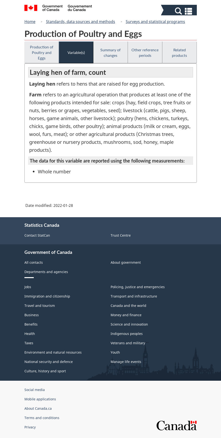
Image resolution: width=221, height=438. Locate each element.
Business (31, 315)
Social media (34, 389)
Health (29, 333)
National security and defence (48, 361)
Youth (115, 352)
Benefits (31, 324)
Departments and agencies (46, 271)
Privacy (30, 427)
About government (126, 262)
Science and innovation (129, 324)
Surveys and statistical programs (155, 21)
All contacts (33, 262)
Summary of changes (110, 52)
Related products (179, 52)
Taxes (28, 343)
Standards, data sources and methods (80, 21)
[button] (179, 11)
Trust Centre (121, 235)
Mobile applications (40, 399)
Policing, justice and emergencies (138, 287)
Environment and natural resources (53, 352)
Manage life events (126, 361)
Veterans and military (128, 343)
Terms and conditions (41, 417)
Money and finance (126, 315)
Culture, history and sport (45, 371)
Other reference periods (145, 52)
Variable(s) (76, 52)
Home (29, 21)
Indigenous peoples (127, 333)
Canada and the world (128, 305)
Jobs (27, 287)
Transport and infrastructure (134, 296)
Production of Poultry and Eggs (41, 52)
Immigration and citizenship (47, 296)
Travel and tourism (39, 305)
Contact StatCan (37, 235)
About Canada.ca (38, 408)
